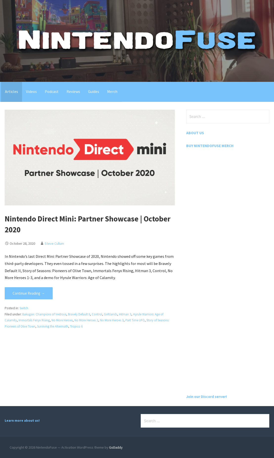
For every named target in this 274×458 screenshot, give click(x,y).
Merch (112, 91)
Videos (31, 91)
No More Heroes (63, 320)
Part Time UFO (140, 320)
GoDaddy (116, 447)
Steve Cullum (54, 243)
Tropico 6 (93, 326)
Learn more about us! (22, 420)
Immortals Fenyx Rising (34, 320)
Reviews (73, 91)
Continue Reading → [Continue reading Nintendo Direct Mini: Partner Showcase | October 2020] (29, 293)
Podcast (52, 91)
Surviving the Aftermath (68, 326)
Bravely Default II (81, 314)
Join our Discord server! (207, 396)
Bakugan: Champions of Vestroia (45, 314)
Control (100, 314)
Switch (24, 308)
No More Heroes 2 (89, 320)
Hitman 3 (128, 314)
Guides (93, 91)
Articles (11, 91)
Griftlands (113, 314)
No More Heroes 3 (116, 320)
